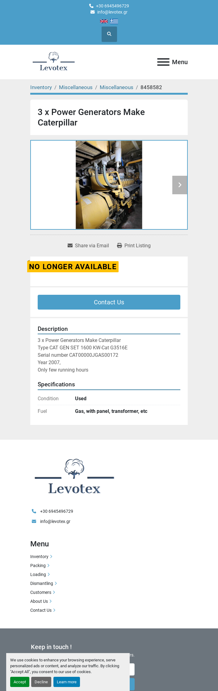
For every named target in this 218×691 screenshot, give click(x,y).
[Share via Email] (88, 246)
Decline (41, 682)
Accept (20, 682)
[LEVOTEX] (74, 477)
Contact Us (109, 302)
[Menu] (163, 62)
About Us (39, 601)
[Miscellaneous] (76, 87)
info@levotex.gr (112, 12)
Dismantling (41, 583)
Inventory (39, 556)
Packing (38, 565)
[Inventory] (41, 87)
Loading (38, 574)
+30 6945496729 (112, 5)
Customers (40, 592)
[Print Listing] (134, 246)
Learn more (67, 682)
